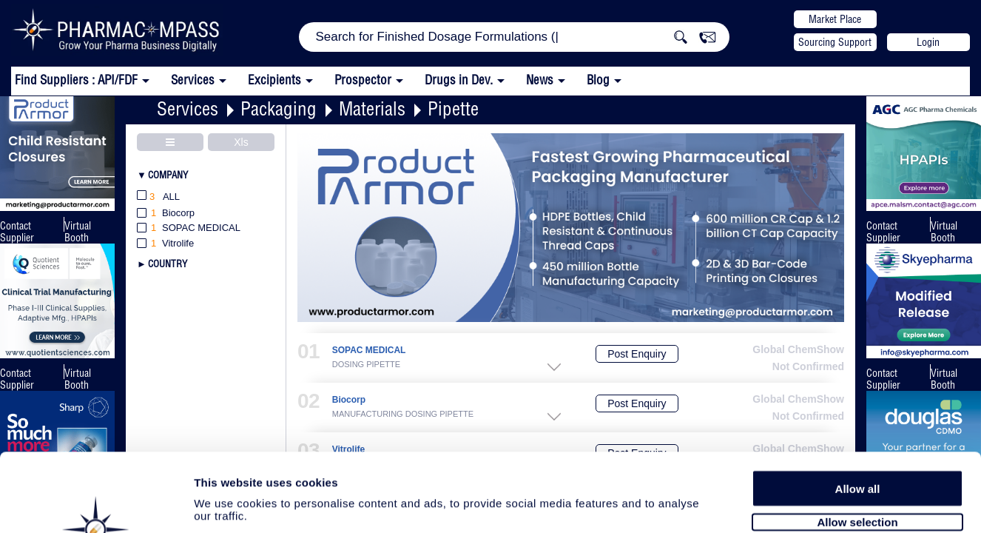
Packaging (278, 108)
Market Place (835, 19)
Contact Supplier (17, 231)
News (539, 79)
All (158, 197)
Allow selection (857, 442)
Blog (598, 79)
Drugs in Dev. (459, 79)
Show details (776, 504)
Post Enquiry (636, 354)
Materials (372, 108)
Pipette (453, 108)
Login (928, 42)
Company (168, 175)
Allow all (857, 409)
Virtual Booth (77, 231)
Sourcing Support (835, 42)
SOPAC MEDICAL (369, 350)
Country (167, 263)
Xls (241, 142)
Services (187, 108)
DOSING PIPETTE (366, 364)
